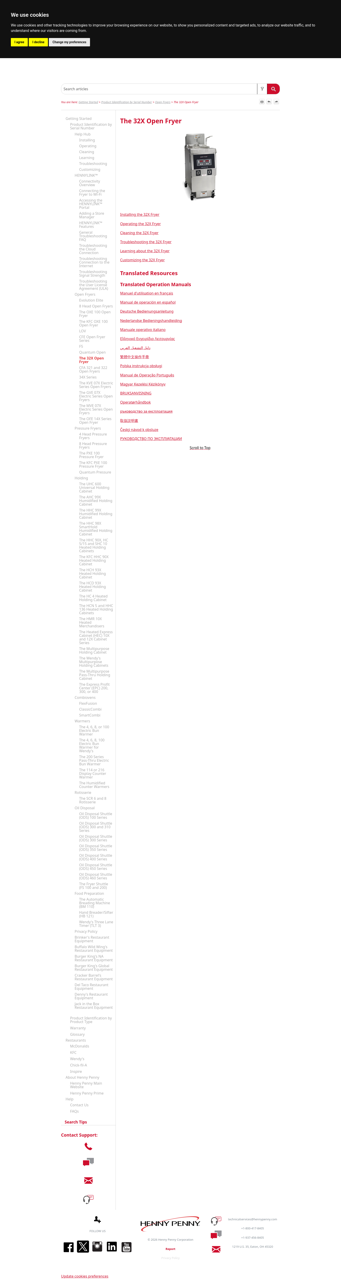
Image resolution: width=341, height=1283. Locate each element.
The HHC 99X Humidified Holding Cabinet (95, 514)
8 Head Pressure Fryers (93, 445)
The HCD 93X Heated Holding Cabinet (92, 587)
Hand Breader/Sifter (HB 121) (96, 914)
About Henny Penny (82, 1077)
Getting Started (88, 102)
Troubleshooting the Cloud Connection (93, 249)
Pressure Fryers (88, 428)
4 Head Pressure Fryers (93, 436)
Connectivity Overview (89, 183)
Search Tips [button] (74, 1122)
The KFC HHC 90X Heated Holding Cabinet (94, 560)
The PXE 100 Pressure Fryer (91, 455)
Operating (87, 145)
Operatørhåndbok (135, 402)
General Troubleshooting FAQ (93, 236)
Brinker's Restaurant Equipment (92, 939)
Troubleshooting (93, 163)
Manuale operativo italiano (143, 329)
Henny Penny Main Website (86, 1085)
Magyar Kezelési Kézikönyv (142, 384)
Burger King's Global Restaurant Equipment (94, 967)
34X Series (88, 377)
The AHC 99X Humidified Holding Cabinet (95, 501)
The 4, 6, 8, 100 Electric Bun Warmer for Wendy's (91, 745)
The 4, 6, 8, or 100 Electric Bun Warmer (94, 730)
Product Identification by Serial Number (126, 102)
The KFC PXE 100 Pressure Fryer (93, 464)
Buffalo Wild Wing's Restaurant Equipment (94, 948)
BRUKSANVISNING (135, 393)
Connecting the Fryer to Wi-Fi (92, 192)
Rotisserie (83, 792)
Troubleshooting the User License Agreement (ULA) (93, 285)
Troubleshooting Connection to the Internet (94, 262)
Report (170, 1249)
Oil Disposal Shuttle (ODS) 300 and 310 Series (95, 827)
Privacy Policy (86, 931)
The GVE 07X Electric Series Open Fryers (96, 396)
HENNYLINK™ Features (90, 224)
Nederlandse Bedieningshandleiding (151, 320)
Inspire (76, 1071)
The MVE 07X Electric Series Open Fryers (96, 409)
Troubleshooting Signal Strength (93, 273)
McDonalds (79, 1046)
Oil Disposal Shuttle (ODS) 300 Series (95, 838)
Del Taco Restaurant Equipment (91, 986)
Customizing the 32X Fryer (142, 259)
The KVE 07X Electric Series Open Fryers (96, 385)
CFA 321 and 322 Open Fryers (93, 369)
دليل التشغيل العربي (135, 347)
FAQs (74, 1111)
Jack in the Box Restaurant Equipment (94, 1005)
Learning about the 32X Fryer (145, 250)
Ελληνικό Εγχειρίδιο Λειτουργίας (147, 338)
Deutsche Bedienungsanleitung (146, 311)
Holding (81, 478)
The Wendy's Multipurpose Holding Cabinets (93, 662)
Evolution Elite (91, 300)
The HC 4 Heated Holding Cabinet (93, 598)
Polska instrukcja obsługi (141, 365)
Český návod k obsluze (139, 429)
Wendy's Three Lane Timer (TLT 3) (96, 923)
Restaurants (76, 1040)
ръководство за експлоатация (146, 411)
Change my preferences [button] (69, 42)
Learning (86, 157)
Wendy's (77, 1058)
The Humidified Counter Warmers (94, 785)
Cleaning (86, 151)
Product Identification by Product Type (91, 1020)
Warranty (78, 1028)
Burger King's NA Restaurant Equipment (94, 958)
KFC (73, 1052)
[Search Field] (170, 88)
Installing (87, 140)
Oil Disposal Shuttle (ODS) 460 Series (95, 876)
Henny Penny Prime (87, 1093)
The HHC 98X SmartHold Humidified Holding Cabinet (95, 529)
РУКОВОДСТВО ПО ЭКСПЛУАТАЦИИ (151, 438)
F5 (81, 346)
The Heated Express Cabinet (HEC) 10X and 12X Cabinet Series (96, 637)
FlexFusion (88, 703)
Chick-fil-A (78, 1065)
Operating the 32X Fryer (140, 223)
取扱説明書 (129, 420)
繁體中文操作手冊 (134, 356)
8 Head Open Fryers (96, 306)
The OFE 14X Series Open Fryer (95, 420)
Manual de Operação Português (147, 375)
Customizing (89, 169)
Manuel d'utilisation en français (146, 293)
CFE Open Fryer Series (92, 338)
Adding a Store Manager (91, 215)
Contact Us (79, 1104)
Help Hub (83, 134)
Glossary (77, 1034)
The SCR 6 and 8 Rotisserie (92, 800)
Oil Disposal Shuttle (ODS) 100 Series (95, 815)
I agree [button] (19, 42)
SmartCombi (89, 715)
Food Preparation (89, 893)
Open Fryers (162, 102)
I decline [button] (38, 42)
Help (69, 1099)
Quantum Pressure (95, 472)
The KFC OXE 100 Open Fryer (93, 323)
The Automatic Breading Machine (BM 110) (94, 903)
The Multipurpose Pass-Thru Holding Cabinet (94, 675)
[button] (262, 88)
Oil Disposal (85, 807)
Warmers (82, 721)
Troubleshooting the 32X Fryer (145, 241)
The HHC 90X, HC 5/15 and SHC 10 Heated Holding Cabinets (93, 545)
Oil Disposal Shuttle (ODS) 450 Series (95, 866)
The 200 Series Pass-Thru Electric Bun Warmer (94, 760)
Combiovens (85, 697)
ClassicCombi (90, 709)
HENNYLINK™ (86, 175)
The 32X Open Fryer (91, 360)
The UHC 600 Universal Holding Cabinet (94, 487)
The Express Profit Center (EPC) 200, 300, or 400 (94, 688)
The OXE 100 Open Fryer (95, 313)
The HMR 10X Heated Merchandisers (91, 622)
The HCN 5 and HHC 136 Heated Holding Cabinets (96, 609)
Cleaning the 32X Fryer (139, 232)
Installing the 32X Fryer (139, 214)
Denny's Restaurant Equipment (91, 996)
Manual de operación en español (147, 302)
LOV (82, 330)
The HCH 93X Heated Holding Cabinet (92, 573)
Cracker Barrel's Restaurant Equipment (94, 977)
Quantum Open (92, 352)
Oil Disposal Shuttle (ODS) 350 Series (95, 847)
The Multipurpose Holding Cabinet (94, 650)
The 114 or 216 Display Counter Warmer (92, 773)
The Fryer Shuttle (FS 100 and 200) (93, 885)
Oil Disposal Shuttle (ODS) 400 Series (95, 857)
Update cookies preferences (84, 1276)
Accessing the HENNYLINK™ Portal (90, 204)
